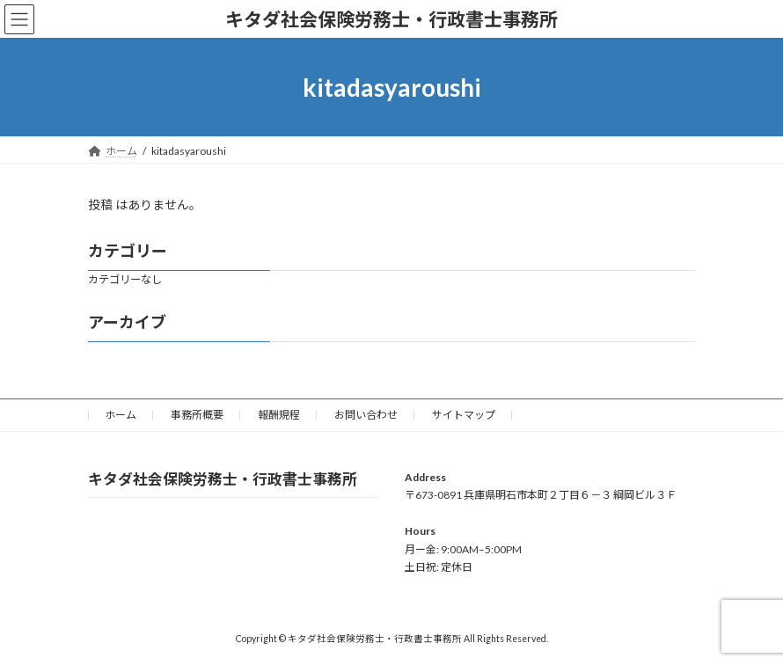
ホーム (120, 414)
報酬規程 (279, 414)
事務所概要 (197, 414)
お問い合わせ (366, 414)
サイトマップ (463, 414)
